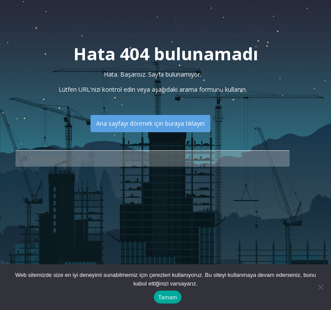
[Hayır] (320, 287)
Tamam (167, 297)
